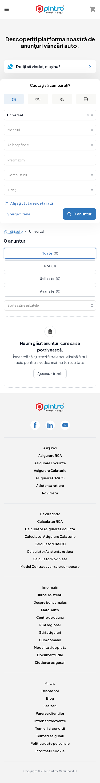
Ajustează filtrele (50, 373)
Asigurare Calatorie (50, 470)
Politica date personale (50, 743)
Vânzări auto (13, 231)
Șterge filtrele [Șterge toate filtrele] (18, 214)
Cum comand (50, 640)
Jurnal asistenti (50, 595)
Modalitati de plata (50, 647)
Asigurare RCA (50, 455)
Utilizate (50, 278)
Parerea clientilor (50, 713)
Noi (50, 266)
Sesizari (50, 706)
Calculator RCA (50, 521)
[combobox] (50, 115)
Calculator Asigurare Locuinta (50, 529)
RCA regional (50, 625)
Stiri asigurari (50, 632)
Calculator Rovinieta (50, 559)
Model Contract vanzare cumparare (50, 566)
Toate (50, 253)
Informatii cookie (50, 751)
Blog (50, 698)
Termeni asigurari (50, 736)
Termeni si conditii (50, 728)
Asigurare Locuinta (50, 463)
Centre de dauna (50, 617)
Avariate (50, 291)
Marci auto (50, 610)
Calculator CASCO (50, 544)
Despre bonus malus (50, 602)
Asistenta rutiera (50, 485)
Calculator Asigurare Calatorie (50, 536)
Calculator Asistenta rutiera (50, 551)
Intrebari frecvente (50, 721)
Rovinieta (50, 493)
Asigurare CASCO (50, 478)
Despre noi (50, 691)
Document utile (50, 655)
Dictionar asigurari (50, 662)
